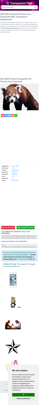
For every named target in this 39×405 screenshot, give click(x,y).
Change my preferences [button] (23, 398)
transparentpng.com (10, 259)
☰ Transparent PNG (19, 3)
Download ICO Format (25, 227)
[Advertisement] (19, 55)
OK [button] (23, 394)
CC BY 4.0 (31, 259)
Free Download (8, 227)
